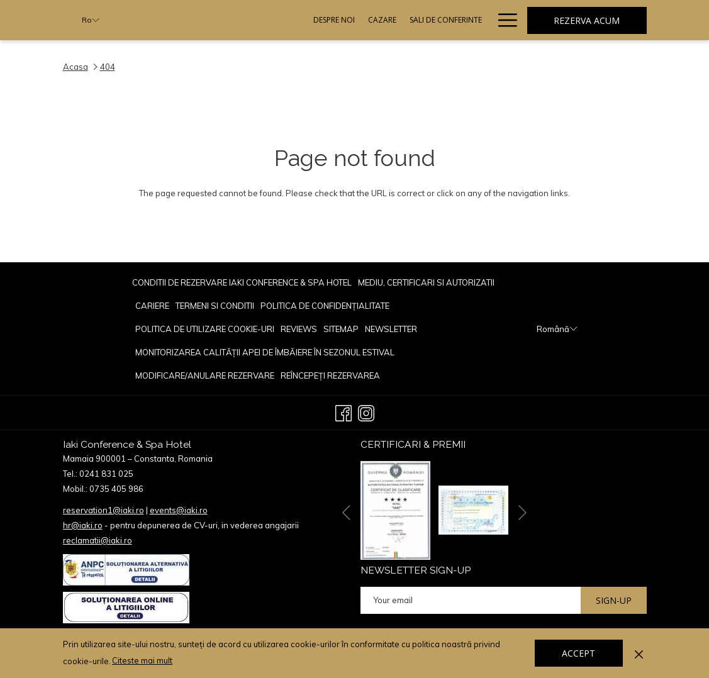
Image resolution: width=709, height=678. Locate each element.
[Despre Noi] (214, 20)
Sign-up (614, 600)
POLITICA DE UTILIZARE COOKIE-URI (204, 329)
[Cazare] (262, 20)
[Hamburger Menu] (503, 20)
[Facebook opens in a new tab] (343, 411)
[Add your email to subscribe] (470, 600)
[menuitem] (243, 282)
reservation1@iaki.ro (103, 510)
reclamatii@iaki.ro (97, 540)
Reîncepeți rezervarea (330, 375)
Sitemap (341, 329)
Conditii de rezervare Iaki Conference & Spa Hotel (242, 282)
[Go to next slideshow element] (522, 512)
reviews (299, 329)
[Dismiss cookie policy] (639, 653)
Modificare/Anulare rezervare (204, 375)
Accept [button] (578, 653)
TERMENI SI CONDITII (215, 306)
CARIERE (152, 306)
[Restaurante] (400, 20)
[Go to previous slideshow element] (346, 512)
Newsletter (391, 329)
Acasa (75, 67)
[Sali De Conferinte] (326, 20)
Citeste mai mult (143, 661)
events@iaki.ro (179, 510)
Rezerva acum (587, 20)
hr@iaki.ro (83, 525)
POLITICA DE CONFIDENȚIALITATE (324, 306)
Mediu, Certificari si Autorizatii (426, 282)
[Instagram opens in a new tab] (366, 411)
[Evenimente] (460, 20)
